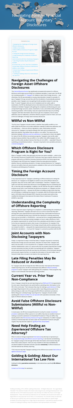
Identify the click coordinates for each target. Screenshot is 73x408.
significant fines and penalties (41, 323)
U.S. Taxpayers (28, 97)
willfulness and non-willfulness (31, 136)
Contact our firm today (18, 370)
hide (28, 41)
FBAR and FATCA (47, 285)
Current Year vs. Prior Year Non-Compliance (25, 66)
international (37, 338)
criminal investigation (19, 145)
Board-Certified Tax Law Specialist (30, 296)
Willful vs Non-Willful (18, 48)
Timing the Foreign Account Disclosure (23, 53)
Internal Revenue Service (21, 93)
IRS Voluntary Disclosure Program (33, 319)
